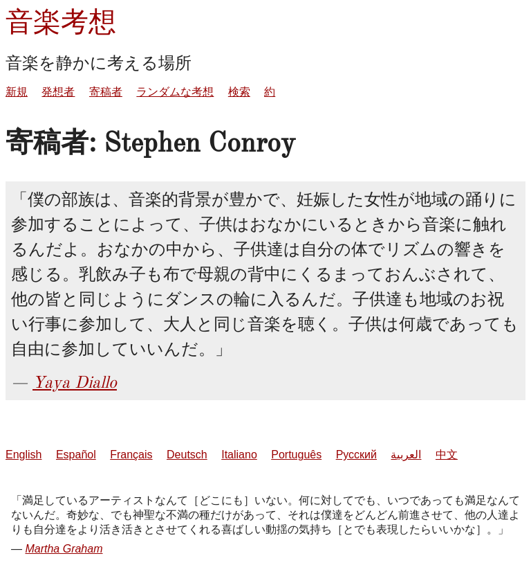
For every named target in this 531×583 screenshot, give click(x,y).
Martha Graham (63, 549)
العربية (406, 454)
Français (131, 454)
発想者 (58, 92)
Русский (356, 454)
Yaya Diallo (74, 382)
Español (76, 454)
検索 (239, 92)
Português (296, 454)
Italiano (239, 454)
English (23, 454)
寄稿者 (105, 92)
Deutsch (187, 454)
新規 (17, 92)
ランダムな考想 (175, 92)
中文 (447, 454)
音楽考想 (61, 22)
